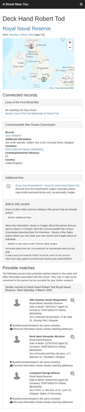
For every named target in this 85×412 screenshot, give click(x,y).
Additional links (14, 177)
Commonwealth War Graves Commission (30, 124)
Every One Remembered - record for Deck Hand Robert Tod (47, 185)
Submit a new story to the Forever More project (32, 243)
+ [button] (70, 42)
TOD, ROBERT (13, 135)
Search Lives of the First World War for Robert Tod (32, 113)
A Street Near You (15, 4)
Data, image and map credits (62, 88)
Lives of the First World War (22, 102)
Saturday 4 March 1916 (21, 34)
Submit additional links (19, 217)
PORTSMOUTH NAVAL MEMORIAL (24, 149)
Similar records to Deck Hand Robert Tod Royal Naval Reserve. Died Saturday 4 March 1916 (37, 289)
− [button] (70, 47)
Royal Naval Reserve (27, 28)
